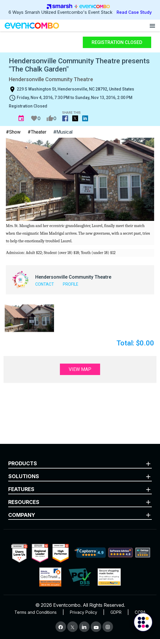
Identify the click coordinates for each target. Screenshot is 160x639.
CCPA (140, 612)
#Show (13, 132)
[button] (29, 318)
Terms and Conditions (35, 612)
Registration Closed (117, 42)
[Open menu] (152, 25)
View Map (80, 369)
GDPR (116, 612)
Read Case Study (134, 12)
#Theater (37, 132)
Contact (44, 284)
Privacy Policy (83, 612)
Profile (70, 284)
